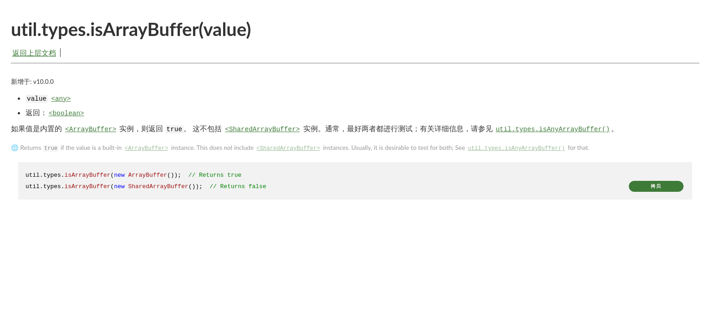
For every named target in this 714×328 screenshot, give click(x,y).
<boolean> (66, 116)
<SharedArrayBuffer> (262, 132)
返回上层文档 (34, 52)
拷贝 (656, 189)
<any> (61, 101)
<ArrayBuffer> (90, 132)
